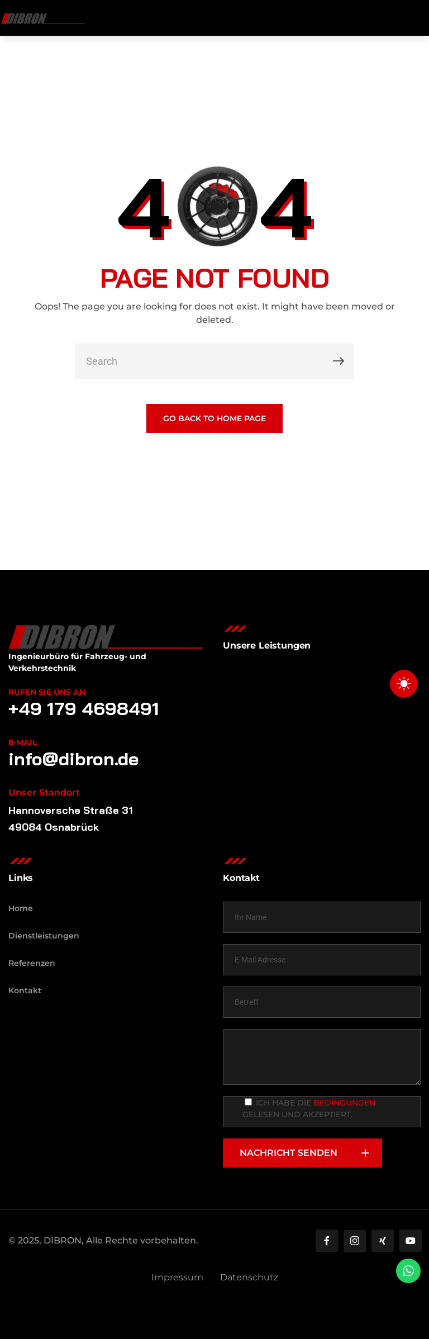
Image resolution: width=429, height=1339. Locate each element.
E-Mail (22, 742)
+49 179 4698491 (83, 708)
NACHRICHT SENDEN (311, 1153)
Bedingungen (344, 1103)
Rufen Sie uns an (46, 692)
